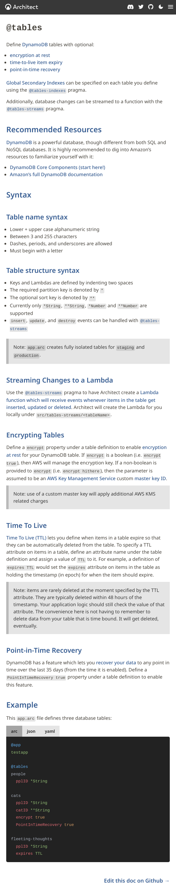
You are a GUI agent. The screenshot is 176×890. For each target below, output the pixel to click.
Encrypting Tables (35, 426)
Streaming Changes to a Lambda (59, 372)
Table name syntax (37, 214)
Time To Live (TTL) (26, 526)
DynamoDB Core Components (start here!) (57, 165)
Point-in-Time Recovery (43, 637)
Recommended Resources (54, 127)
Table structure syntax (42, 268)
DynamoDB (35, 43)
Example (22, 691)
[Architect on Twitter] (141, 6)
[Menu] (170, 6)
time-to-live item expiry (36, 61)
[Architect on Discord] (130, 7)
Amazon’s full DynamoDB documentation (56, 172)
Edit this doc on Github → (137, 864)
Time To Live (26, 513)
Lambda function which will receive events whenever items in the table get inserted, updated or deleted (82, 392)
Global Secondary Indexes (35, 82)
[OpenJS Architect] (22, 7)
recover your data (116, 650)
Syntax (18, 192)
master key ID (150, 467)
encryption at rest (30, 54)
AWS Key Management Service (81, 467)
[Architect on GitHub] (150, 6)
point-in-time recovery (35, 68)
